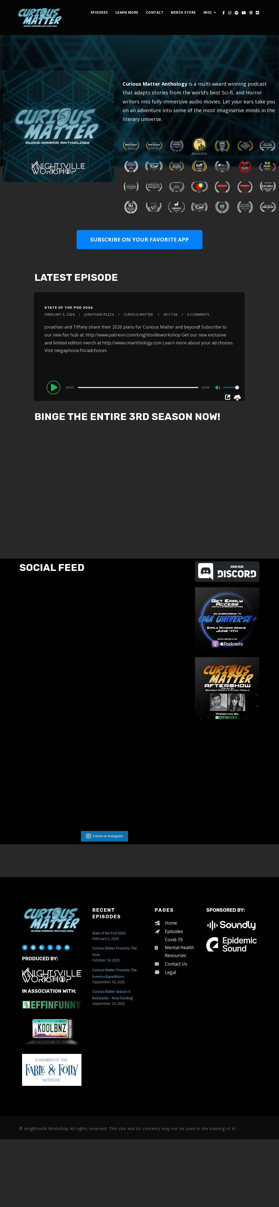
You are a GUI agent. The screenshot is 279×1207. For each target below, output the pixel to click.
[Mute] (218, 388)
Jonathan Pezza (99, 314)
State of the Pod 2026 (68, 307)
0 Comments (198, 314)
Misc (208, 12)
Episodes (99, 12)
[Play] (54, 387)
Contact (154, 12)
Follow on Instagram (108, 966)
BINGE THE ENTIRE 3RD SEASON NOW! (127, 416)
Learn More (127, 12)
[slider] (138, 387)
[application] (143, 387)
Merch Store (183, 12)
